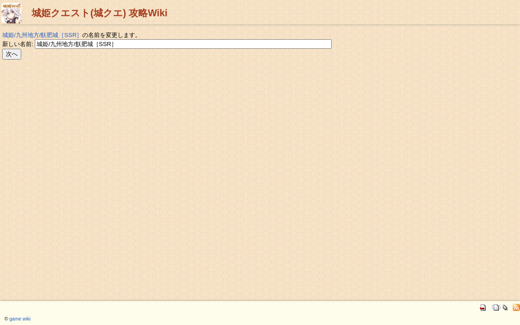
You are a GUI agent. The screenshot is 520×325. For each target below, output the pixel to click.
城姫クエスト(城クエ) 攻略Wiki (100, 13)
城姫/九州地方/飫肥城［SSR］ (42, 35)
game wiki (20, 318)
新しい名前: (17, 44)
